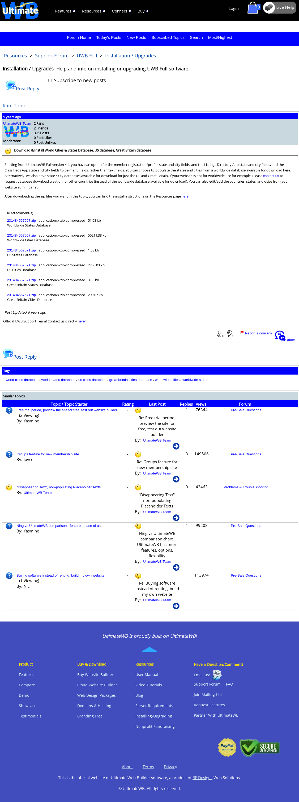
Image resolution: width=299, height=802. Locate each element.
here (185, 196)
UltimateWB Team (17, 123)
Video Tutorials (148, 684)
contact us (271, 176)
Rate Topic (14, 105)
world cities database (22, 380)
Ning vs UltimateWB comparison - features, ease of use (59, 526)
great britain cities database (130, 380)
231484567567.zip (21, 220)
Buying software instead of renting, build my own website (60, 575)
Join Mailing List (208, 694)
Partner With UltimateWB (216, 715)
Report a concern (256, 333)
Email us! (202, 674)
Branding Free (89, 716)
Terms (148, 767)
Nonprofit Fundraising (155, 726)
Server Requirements (154, 705)
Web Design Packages (96, 695)
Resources (15, 55)
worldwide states (195, 380)
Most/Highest (220, 37)
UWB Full (87, 55)
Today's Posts (108, 37)
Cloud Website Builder (97, 684)
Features (26, 674)
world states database (58, 380)
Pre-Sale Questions (246, 410)
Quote (285, 340)
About (127, 767)
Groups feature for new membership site (47, 454)
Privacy (170, 767)
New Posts (136, 37)
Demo (24, 695)
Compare (27, 684)
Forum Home (79, 37)
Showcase (27, 705)
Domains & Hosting (94, 705)
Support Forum (52, 55)
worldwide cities (167, 380)
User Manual (146, 674)
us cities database (92, 380)
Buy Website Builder (95, 674)
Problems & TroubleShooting (246, 487)
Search (196, 37)
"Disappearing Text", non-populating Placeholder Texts (58, 487)
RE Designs (202, 777)
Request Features (209, 704)
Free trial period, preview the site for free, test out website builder (66, 410)
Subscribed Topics (168, 37)
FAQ (229, 684)
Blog (139, 695)
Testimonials (30, 716)
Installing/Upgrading (153, 716)
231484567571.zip (21, 250)
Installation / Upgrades (130, 55)
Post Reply (22, 88)
